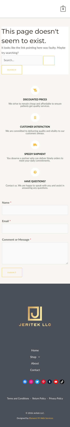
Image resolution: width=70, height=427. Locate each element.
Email (6, 221)
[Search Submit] (49, 60)
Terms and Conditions (18, 398)
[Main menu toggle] (8, 9)
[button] (38, 357)
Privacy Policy (56, 398)
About (35, 363)
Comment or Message (16, 239)
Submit (12, 272)
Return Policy (39, 398)
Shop (35, 357)
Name (6, 202)
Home (35, 350)
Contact (35, 370)
